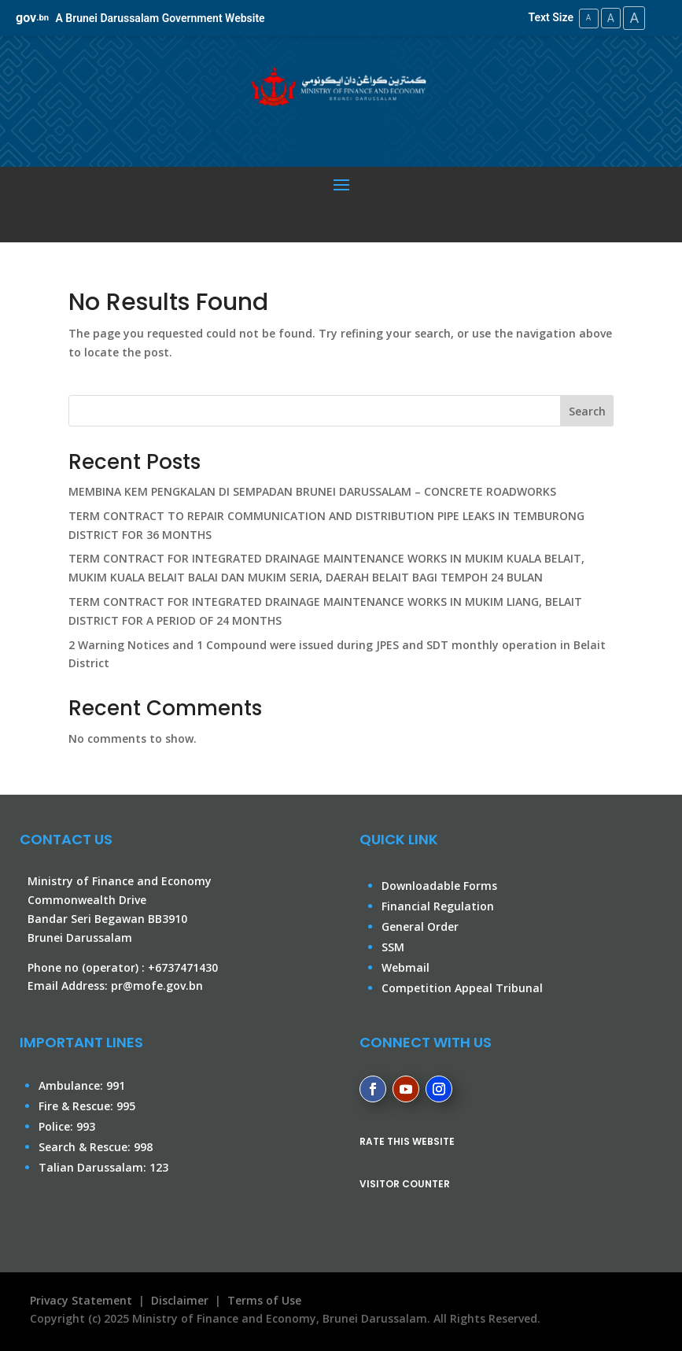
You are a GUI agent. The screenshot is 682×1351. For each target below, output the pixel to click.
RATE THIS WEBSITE (407, 1140)
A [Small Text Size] (584, 17)
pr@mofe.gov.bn (157, 985)
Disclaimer (179, 1299)
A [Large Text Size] (633, 17)
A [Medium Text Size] (607, 17)
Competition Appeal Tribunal (462, 987)
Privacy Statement (78, 1299)
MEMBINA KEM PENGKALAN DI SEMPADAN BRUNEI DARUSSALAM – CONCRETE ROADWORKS (312, 490)
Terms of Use (264, 1299)
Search (587, 410)
